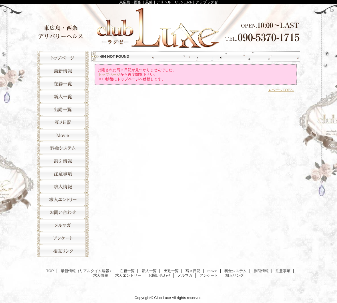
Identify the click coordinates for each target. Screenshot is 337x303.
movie (63, 135)
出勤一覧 (63, 109)
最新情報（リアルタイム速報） (63, 70)
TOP (63, 57)
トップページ (109, 74)
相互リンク (63, 250)
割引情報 (63, 160)
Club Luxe (168, 26)
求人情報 (63, 186)
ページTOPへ (283, 90)
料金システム (63, 147)
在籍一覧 (63, 83)
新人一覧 (63, 96)
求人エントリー (63, 199)
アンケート (63, 238)
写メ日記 (63, 122)
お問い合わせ (63, 212)
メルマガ (63, 225)
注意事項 (63, 173)
